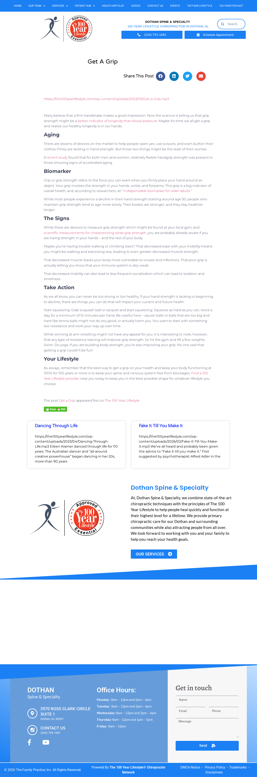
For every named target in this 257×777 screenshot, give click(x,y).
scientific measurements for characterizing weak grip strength (95, 233)
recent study (57, 157)
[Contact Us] (32, 730)
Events (175, 5)
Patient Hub (85, 5)
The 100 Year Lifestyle (122, 401)
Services (60, 5)
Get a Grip (67, 401)
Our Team (36, 5)
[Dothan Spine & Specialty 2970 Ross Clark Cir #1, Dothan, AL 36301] (128, 621)
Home (17, 5)
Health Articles (113, 5)
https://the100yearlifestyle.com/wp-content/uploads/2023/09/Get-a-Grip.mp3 (106, 99)
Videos (135, 5)
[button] (160, 76)
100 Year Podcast (231, 5)
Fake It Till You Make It (161, 425)
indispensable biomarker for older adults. (157, 191)
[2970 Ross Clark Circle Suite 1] (32, 713)
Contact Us (155, 5)
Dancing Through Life (56, 425)
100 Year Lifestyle (199, 5)
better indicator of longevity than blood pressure (117, 121)
